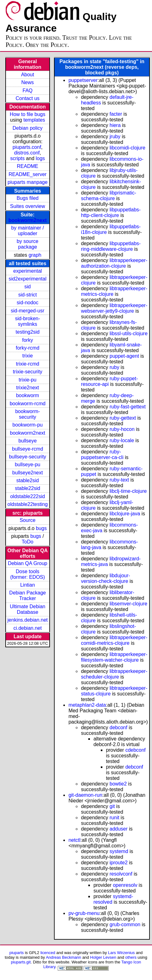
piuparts (16, 952)
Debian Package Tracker (27, 595)
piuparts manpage (27, 182)
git (112, 806)
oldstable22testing (27, 504)
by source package (27, 244)
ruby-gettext (123, 418)
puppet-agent (124, 356)
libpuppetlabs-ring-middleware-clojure (110, 246)
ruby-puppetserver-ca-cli (102, 454)
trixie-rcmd (27, 363)
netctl (74, 840)
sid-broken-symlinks (27, 321)
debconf (118, 727)
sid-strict (27, 294)
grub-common (125, 924)
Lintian (27, 585)
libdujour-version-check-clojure (105, 578)
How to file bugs (27, 114)
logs (40, 158)
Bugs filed (27, 198)
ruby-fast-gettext (128, 406)
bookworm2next (27, 220)
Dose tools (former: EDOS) (27, 574)
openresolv (125, 885)
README (27, 166)
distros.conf (27, 152)
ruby (114, 367)
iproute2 (119, 862)
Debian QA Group (27, 563)
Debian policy (27, 128)
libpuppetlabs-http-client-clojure (110, 212)
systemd (119, 851)
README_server (27, 174)
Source (28, 520)
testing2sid (28, 332)
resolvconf (121, 873)
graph (34, 255)
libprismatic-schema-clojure (108, 195)
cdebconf (135, 750)
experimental (27, 271)
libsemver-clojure (128, 603)
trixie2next (27, 387)
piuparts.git (21, 962)
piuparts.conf (26, 147)
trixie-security (27, 371)
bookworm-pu (27, 424)
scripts (17, 158)
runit (114, 817)
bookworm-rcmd (28, 403)
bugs (41, 528)
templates (34, 120)
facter (116, 114)
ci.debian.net (27, 628)
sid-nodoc (27, 302)
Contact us (27, 98)
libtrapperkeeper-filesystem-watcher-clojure (114, 657)
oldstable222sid (27, 496)
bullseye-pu (27, 464)
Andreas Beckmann (63, 957)
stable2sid (27, 480)
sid (27, 286)
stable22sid (27, 488)
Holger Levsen (103, 957)
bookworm (27, 395)
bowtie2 (118, 783)
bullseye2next (27, 472)
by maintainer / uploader (27, 230)
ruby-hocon (122, 429)
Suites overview (27, 206)
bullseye (27, 440)
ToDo (27, 541)
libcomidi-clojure (127, 147)
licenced (47, 952)
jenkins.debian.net (27, 620)
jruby (115, 136)
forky (27, 340)
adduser (119, 828)
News (27, 82)
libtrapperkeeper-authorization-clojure (114, 263)
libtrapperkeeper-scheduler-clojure (114, 674)
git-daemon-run (85, 795)
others (130, 957)
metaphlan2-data (87, 705)
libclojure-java (125, 513)
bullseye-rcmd (27, 449)
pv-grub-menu (84, 913)
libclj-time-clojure (128, 491)
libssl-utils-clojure (129, 333)
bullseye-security (27, 456)
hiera (115, 125)
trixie (27, 355)
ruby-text (119, 479)
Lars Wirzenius (121, 952)
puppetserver (82, 80)
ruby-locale (122, 440)
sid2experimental (28, 278)
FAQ (27, 90)
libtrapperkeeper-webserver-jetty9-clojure (114, 308)
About (27, 74)
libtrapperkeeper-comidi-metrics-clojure (114, 640)
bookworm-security (27, 414)
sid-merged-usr (27, 310)
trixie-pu (28, 379)
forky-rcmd (28, 348)
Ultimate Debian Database (27, 609)
